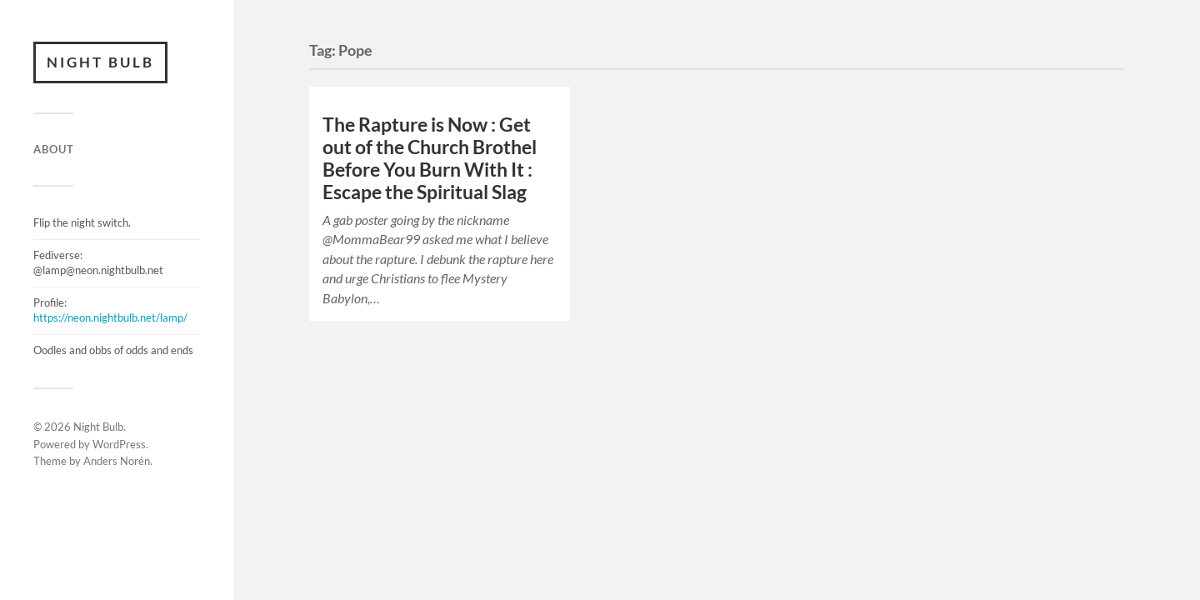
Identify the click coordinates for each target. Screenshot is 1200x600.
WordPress (119, 444)
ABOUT (53, 149)
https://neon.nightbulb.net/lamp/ (110, 317)
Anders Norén (116, 461)
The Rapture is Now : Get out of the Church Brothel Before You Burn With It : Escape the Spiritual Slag (429, 158)
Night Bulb (100, 62)
